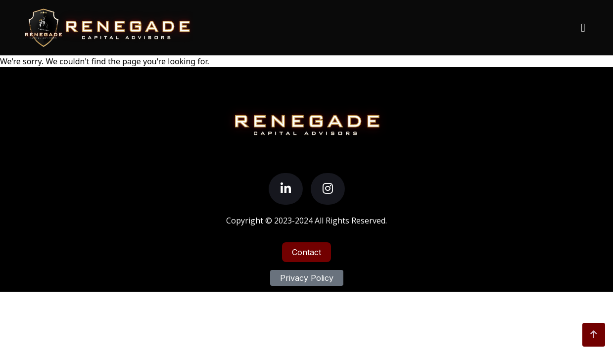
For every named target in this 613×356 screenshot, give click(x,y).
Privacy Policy (306, 278)
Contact (306, 252)
